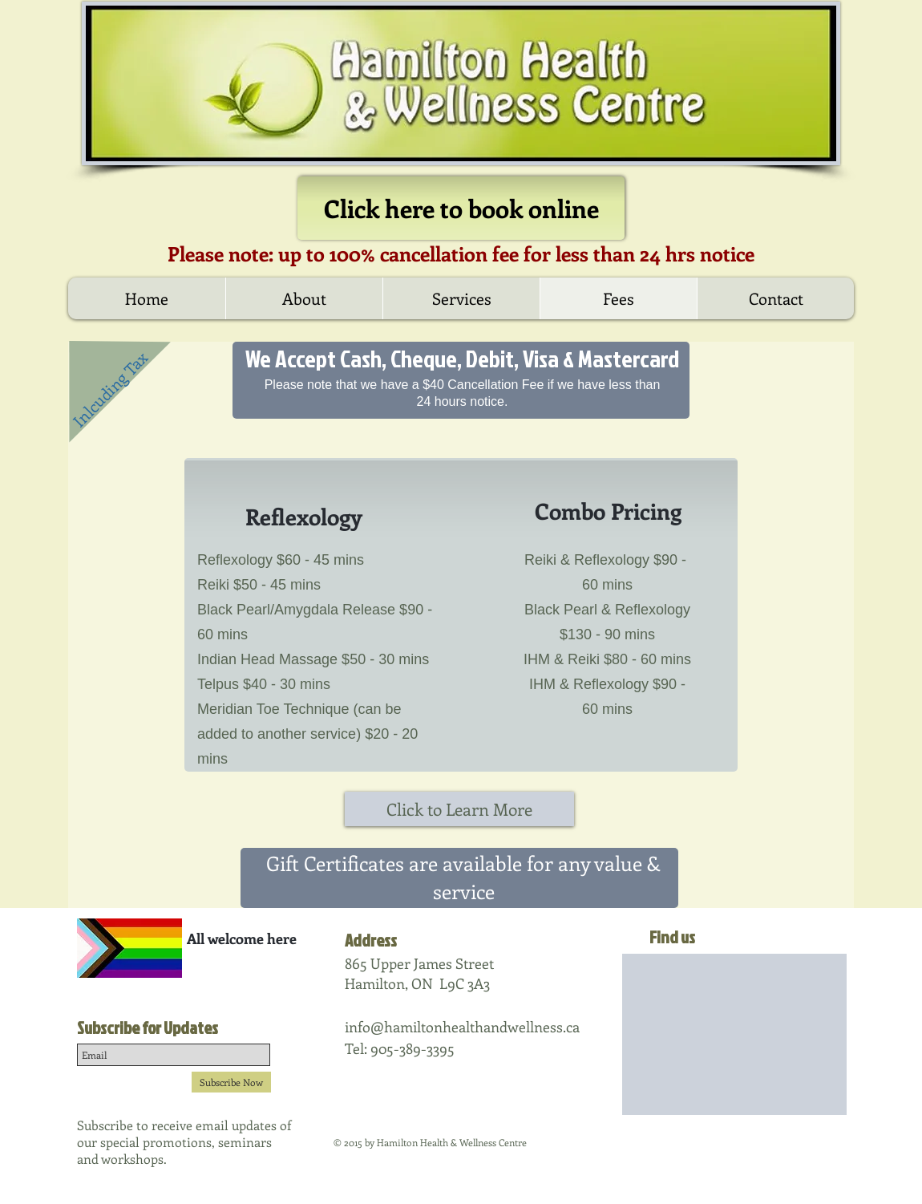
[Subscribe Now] (231, 1082)
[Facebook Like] (108, 998)
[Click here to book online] (461, 208)
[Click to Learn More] (459, 809)
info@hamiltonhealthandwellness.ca (462, 1026)
